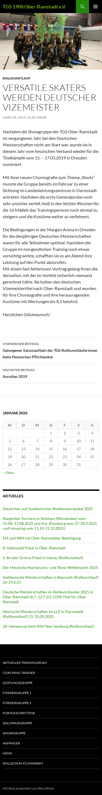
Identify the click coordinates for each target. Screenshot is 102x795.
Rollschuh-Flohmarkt (23, 763)
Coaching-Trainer (19, 673)
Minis (7, 753)
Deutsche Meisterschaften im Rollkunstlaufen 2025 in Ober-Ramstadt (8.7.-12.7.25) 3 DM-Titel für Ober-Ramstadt (48, 597)
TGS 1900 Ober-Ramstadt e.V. (34, 7)
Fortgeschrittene (19, 713)
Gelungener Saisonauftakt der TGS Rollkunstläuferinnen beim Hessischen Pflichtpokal (51, 350)
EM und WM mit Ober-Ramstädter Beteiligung (42, 538)
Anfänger (11, 743)
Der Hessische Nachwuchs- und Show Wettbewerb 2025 (50, 567)
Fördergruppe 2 (17, 703)
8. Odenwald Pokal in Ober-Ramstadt (34, 548)
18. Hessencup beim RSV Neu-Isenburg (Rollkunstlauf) (48, 626)
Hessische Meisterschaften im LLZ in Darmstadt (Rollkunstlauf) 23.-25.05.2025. (43, 614)
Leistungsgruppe (18, 683)
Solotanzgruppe (17, 723)
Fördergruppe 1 (17, 693)
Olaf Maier (37, 117)
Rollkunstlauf (16, 78)
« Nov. (9, 472)
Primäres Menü (95, 6)
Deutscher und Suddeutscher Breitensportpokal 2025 (48, 508)
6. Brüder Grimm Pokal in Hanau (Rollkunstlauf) (43, 557)
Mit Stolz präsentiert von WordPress (28, 788)
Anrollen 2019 (51, 373)
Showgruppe (14, 733)
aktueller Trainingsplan (25, 663)
